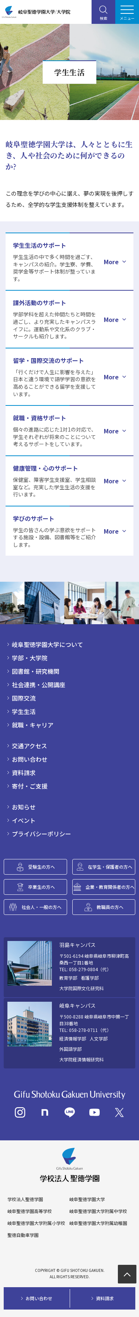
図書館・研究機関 (35, 671)
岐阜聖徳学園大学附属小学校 (36, 1223)
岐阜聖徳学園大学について (47, 644)
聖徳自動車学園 (23, 1235)
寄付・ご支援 (29, 786)
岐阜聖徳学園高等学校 (29, 1211)
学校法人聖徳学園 (25, 1199)
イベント (24, 820)
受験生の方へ (41, 866)
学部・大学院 (29, 658)
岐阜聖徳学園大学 (87, 1199)
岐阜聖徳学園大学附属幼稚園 (98, 1223)
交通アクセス (29, 746)
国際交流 (24, 698)
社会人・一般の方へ (41, 907)
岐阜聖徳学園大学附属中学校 (98, 1211)
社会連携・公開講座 (38, 685)
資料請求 (24, 773)
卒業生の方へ (41, 887)
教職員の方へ (110, 907)
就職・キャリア (32, 725)
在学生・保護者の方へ (110, 866)
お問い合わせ (29, 759)
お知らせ (24, 807)
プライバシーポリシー (41, 834)
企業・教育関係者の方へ (110, 887)
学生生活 (24, 711)
